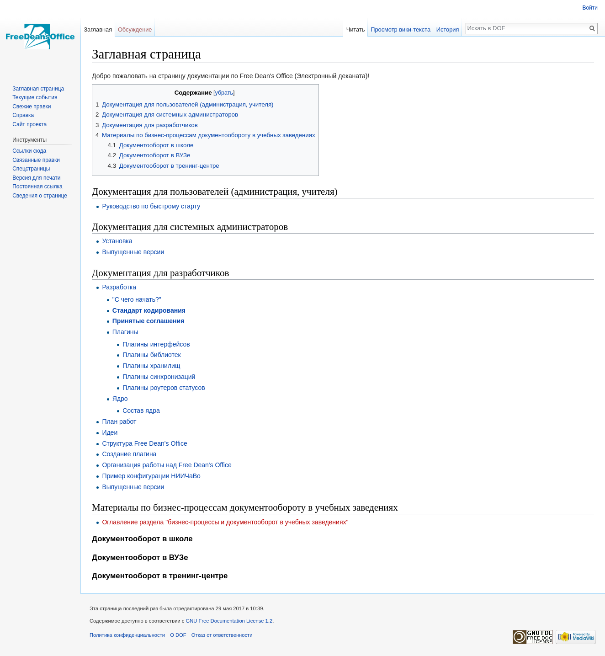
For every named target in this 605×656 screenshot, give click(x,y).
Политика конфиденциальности (127, 635)
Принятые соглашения (148, 321)
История (447, 29)
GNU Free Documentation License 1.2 (229, 621)
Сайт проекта (29, 124)
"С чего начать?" (136, 299)
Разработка (119, 287)
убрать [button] (224, 93)
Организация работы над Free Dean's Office (166, 465)
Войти (590, 8)
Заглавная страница (38, 88)
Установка (117, 241)
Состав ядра (141, 410)
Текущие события (34, 97)
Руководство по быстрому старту (151, 206)
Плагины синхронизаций (158, 376)
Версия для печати (36, 178)
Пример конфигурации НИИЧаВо (151, 476)
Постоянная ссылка (37, 186)
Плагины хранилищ (151, 365)
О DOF (178, 635)
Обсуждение (135, 29)
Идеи (109, 432)
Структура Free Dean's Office (144, 443)
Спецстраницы (31, 168)
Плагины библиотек (151, 354)
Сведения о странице (39, 195)
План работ (119, 421)
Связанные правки (36, 160)
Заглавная (98, 29)
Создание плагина (129, 454)
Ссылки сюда (29, 151)
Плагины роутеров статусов (163, 387)
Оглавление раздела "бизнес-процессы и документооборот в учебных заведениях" (225, 522)
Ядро (120, 398)
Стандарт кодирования (149, 310)
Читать (355, 29)
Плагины (125, 332)
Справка (23, 115)
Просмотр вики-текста (400, 29)
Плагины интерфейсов (156, 344)
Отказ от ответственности (222, 635)
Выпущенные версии (133, 252)
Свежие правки (31, 106)
